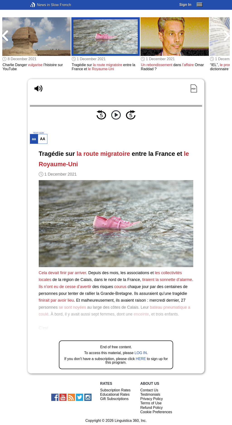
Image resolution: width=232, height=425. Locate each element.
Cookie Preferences (156, 412)
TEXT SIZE (38, 133)
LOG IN (141, 353)
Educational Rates (115, 394)
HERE (141, 359)
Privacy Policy (151, 399)
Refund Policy (151, 408)
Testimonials (150, 394)
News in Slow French (39, 5)
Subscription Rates (115, 390)
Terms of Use (151, 403)
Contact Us (149, 390)
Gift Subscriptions (114, 399)
